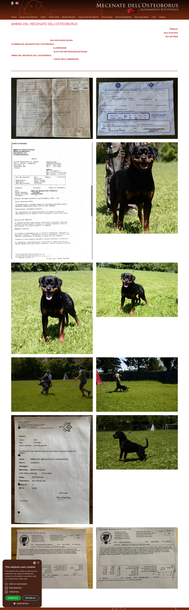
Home (14, 17)
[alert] (22, 583)
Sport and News (142, 17)
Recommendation (123, 17)
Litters (43, 17)
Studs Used (54, 17)
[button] (22, 603)
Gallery (162, 17)
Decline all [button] (31, 598)
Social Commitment (28, 17)
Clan (154, 17)
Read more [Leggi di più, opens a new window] (23, 579)
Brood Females (68, 17)
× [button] (38, 563)
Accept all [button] (13, 598)
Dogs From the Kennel (88, 17)
